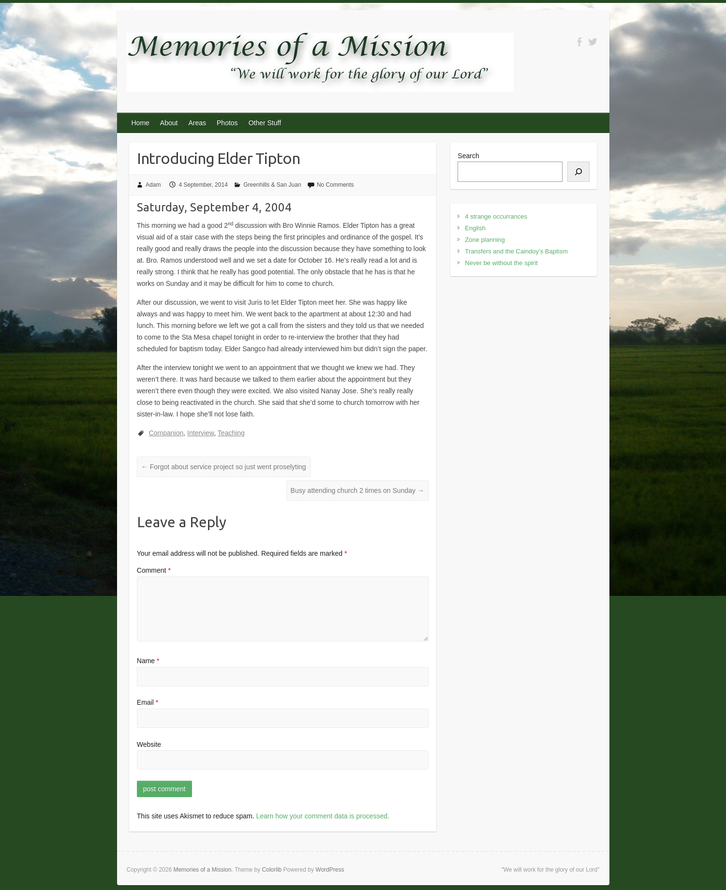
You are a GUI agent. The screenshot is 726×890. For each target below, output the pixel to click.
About (169, 123)
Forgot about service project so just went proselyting (223, 467)
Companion (166, 433)
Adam (153, 184)
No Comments (335, 184)
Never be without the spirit (501, 263)
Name (148, 661)
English (475, 228)
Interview (200, 433)
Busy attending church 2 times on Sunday (357, 490)
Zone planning (484, 239)
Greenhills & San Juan (272, 184)
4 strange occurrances (496, 216)
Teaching (231, 433)
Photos (227, 123)
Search (468, 156)
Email (147, 702)
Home (140, 123)
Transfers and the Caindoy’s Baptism (516, 251)
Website (149, 744)
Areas (197, 123)
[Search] (578, 172)
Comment (154, 570)
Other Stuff (265, 123)
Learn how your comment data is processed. (322, 816)
